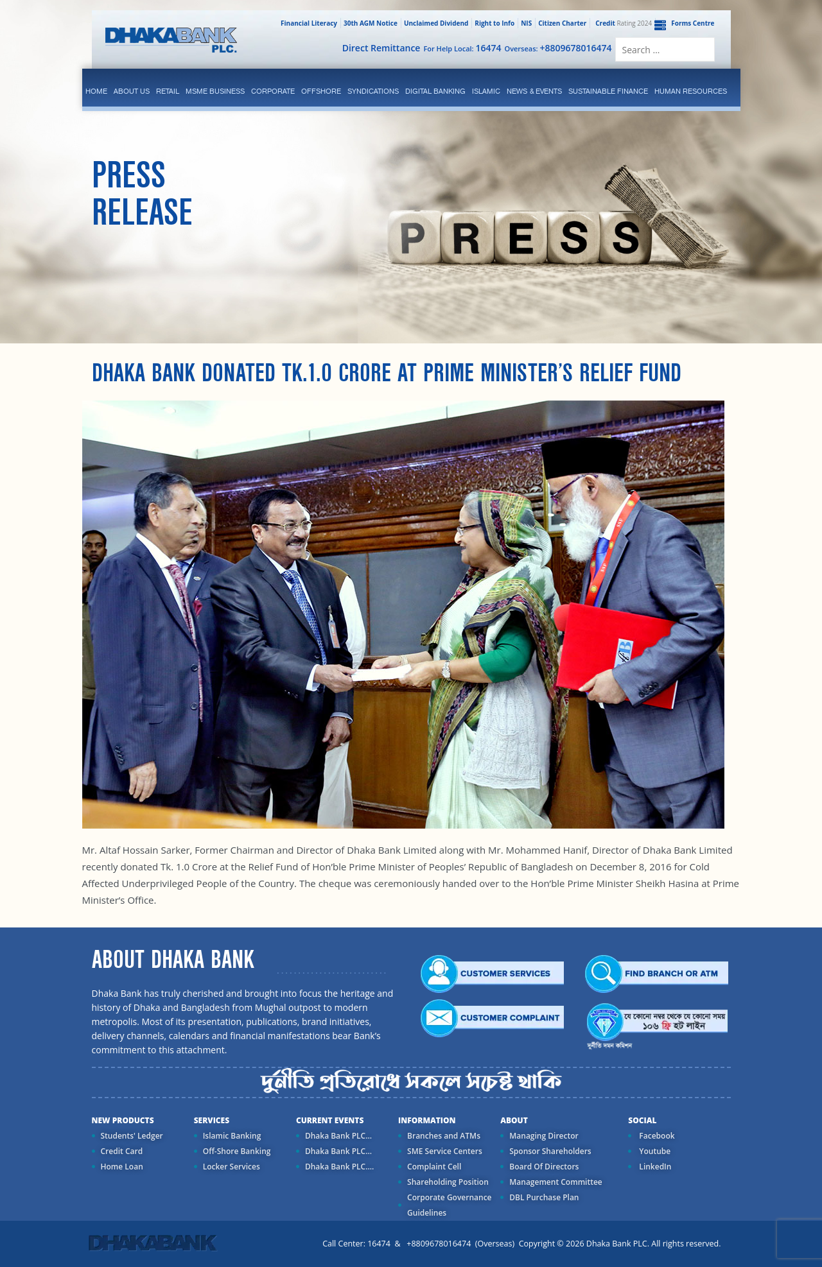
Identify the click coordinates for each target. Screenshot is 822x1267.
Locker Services (231, 1166)
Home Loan (122, 1166)
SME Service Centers (444, 1151)
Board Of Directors (544, 1166)
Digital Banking (435, 91)
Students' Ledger (132, 1135)
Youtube (653, 1151)
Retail (167, 91)
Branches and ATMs (443, 1135)
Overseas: (558, 48)
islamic (486, 91)
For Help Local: (462, 48)
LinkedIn (654, 1166)
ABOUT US (132, 91)
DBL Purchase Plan (544, 1197)
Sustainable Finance (608, 91)
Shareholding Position (448, 1181)
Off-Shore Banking (237, 1151)
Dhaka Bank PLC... (338, 1135)
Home (96, 91)
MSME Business (215, 91)
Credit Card (122, 1151)
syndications (373, 91)
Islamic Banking (232, 1135)
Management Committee (555, 1181)
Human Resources (690, 91)
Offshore (321, 91)
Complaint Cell (434, 1166)
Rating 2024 (622, 23)
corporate (273, 91)
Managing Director (543, 1135)
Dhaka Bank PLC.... (339, 1166)
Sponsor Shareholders (550, 1151)
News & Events (534, 91)
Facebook (655, 1135)
